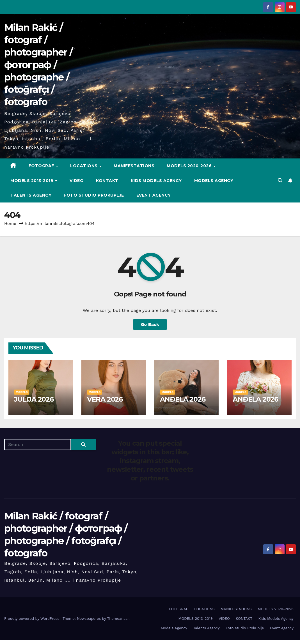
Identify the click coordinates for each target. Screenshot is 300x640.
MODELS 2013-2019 (32, 180)
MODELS (22, 391)
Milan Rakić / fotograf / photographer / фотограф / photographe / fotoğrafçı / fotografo (38, 65)
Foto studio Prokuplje (94, 195)
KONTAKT (107, 180)
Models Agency (213, 180)
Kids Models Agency (156, 180)
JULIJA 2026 (34, 399)
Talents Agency (30, 195)
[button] (280, 180)
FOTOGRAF (42, 165)
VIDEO (77, 180)
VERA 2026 (105, 399)
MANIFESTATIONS (134, 165)
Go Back (150, 324)
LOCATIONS (84, 165)
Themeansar (118, 618)
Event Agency (153, 195)
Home (10, 223)
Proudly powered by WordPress (32, 618)
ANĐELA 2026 (182, 399)
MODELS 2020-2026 (190, 165)
